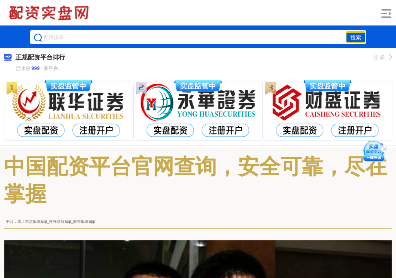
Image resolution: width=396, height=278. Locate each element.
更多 (382, 57)
